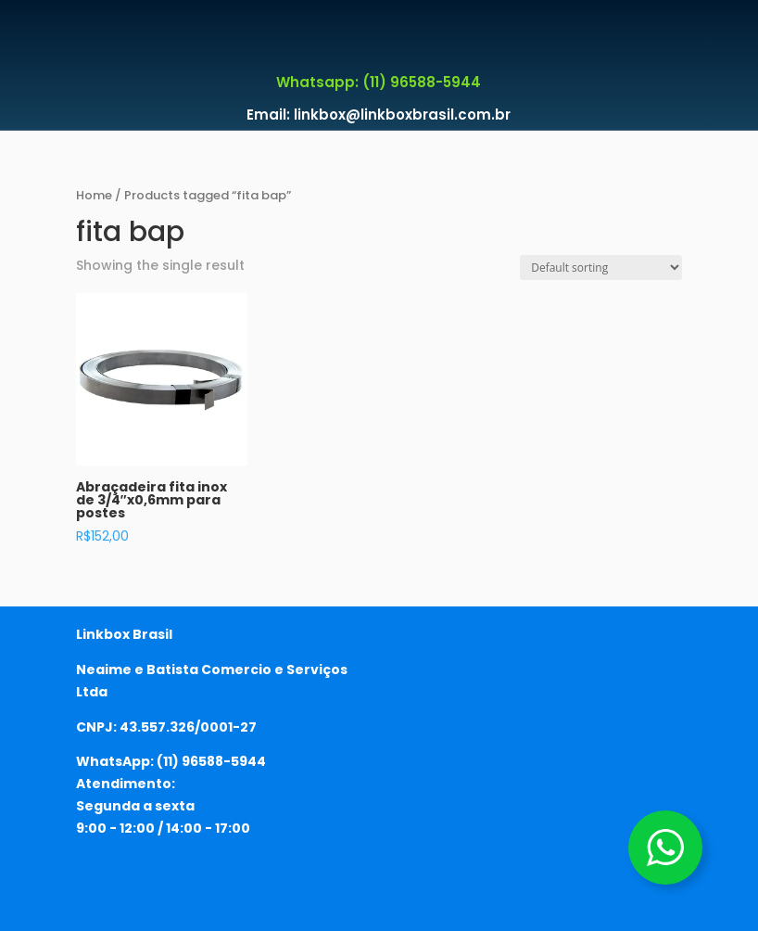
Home (94, 195)
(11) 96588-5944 (211, 761)
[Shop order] (601, 267)
